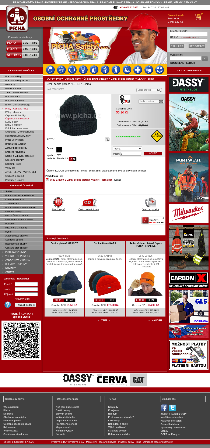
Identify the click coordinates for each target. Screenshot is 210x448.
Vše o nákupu (11, 407)
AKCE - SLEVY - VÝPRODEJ (20, 172)
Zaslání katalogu (170, 424)
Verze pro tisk (144, 90)
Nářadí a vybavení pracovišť (19, 156)
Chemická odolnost (15, 199)
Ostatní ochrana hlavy (16, 128)
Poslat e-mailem (147, 101)
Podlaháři (10, 223)
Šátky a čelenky (13, 125)
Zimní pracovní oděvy (16, 92)
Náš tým (112, 413)
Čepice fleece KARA (105, 243)
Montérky (10, 84)
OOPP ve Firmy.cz (171, 434)
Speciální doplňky (14, 160)
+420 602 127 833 (128, 7)
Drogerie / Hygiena (15, 152)
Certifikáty (114, 420)
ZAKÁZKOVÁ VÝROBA (17, 260)
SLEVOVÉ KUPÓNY (16, 264)
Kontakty (113, 407)
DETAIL (69, 300)
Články (164, 431)
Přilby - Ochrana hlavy (16, 108)
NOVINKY (10, 268)
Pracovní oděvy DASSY (17, 80)
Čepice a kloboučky (15, 115)
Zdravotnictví (12, 203)
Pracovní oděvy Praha (129, 442)
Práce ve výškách (14, 139)
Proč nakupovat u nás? (121, 417)
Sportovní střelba (14, 239)
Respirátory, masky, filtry (18, 135)
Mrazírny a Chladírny (16, 227)
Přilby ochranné (13, 112)
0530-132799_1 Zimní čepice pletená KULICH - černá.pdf (81, 179)
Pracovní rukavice (14, 100)
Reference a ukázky (119, 434)
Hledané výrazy (64, 430)
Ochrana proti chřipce (16, 247)
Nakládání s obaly (118, 424)
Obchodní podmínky (14, 417)
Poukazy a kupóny (14, 180)
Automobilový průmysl (16, 235)
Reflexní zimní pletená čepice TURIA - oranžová (146, 244)
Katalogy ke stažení (171, 420)
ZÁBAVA (9, 272)
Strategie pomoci (117, 430)
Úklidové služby (13, 211)
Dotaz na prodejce (150, 208)
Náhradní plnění (12, 420)
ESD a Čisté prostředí (16, 215)
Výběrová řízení (116, 427)
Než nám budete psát (67, 407)
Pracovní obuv (12, 96)
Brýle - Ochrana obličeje (17, 104)
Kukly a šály (11, 121)
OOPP (50, 78)
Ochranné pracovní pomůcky (158, 442)
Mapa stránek (63, 427)
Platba (6, 410)
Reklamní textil (13, 164)
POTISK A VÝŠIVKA (16, 252)
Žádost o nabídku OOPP (174, 414)
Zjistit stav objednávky (15, 434)
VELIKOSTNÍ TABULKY (17, 256)
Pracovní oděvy (13, 76)
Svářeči (9, 191)
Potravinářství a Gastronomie (20, 207)
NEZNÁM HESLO (191, 37)
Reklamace (9, 427)
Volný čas (10, 168)
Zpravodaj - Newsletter (173, 427)
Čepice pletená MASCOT (64, 243)
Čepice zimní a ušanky (17, 118)
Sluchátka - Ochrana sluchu (19, 131)
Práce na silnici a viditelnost (19, 195)
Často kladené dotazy (88, 208)
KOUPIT (153, 153)
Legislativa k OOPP (66, 420)
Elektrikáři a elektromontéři (19, 219)
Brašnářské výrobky (15, 143)
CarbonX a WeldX (14, 176)
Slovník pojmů (58, 208)
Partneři (60, 434)
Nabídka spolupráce (172, 417)
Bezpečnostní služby (16, 243)
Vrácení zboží (10, 430)
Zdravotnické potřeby (16, 148)
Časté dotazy (63, 410)
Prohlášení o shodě (66, 424)
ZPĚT (104, 320)
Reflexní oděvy (13, 88)
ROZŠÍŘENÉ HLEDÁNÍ (182, 63)
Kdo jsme (113, 410)
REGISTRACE (197, 46)
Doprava (8, 413)
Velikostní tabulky (66, 417)
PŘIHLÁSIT (177, 46)
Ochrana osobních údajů (17, 424)
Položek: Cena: (176, 18)
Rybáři (8, 231)
